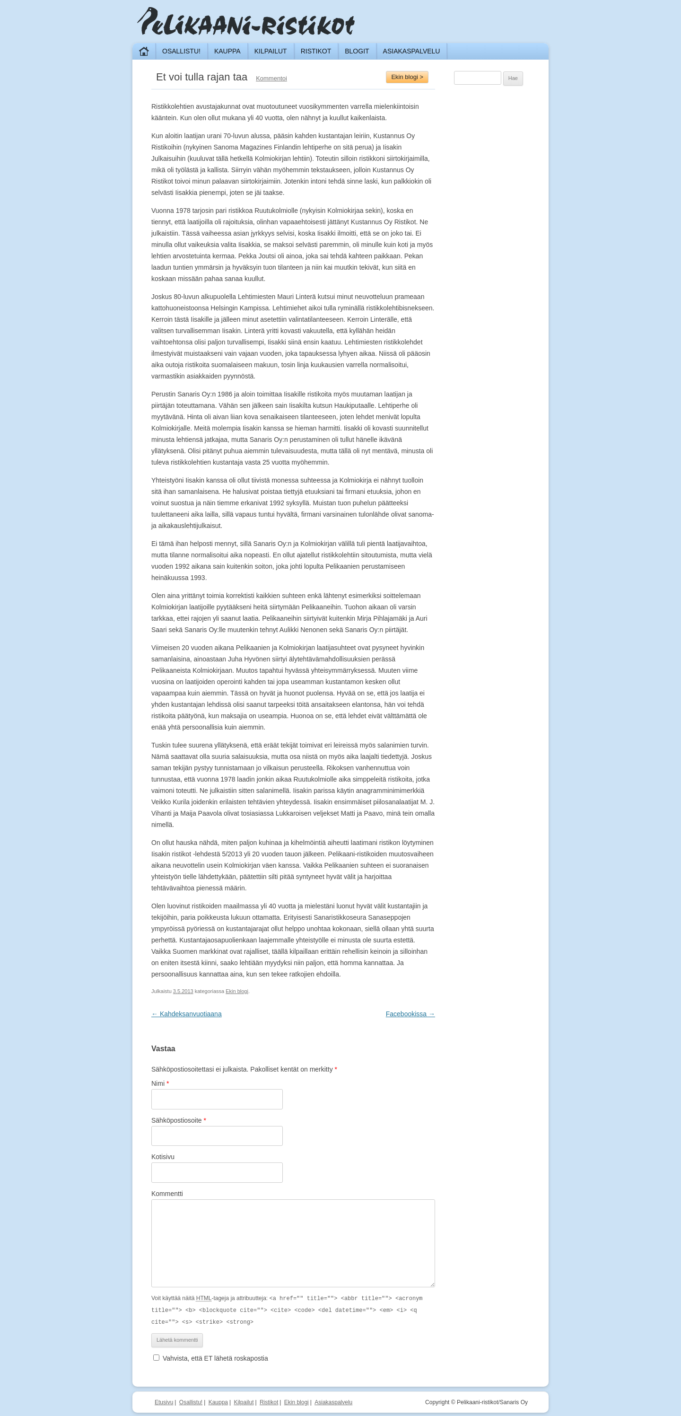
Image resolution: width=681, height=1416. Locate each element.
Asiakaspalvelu (411, 51)
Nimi (160, 1083)
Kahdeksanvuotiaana (186, 1014)
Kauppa (227, 51)
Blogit (357, 51)
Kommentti (167, 1193)
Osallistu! (181, 51)
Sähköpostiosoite (178, 1120)
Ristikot (316, 51)
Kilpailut (270, 51)
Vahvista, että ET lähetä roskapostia (210, 1357)
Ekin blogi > (407, 76)
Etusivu (164, 1401)
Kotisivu (163, 1157)
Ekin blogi (237, 991)
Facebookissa (410, 1014)
